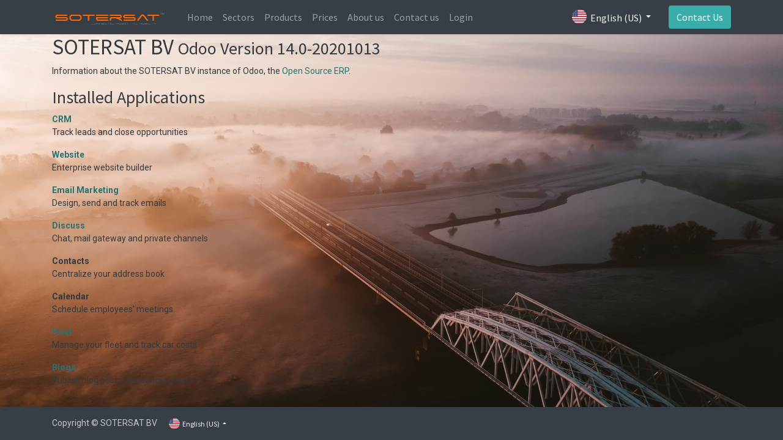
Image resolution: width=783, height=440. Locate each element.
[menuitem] (200, 17)
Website (68, 155)
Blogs (64, 367)
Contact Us (700, 17)
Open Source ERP (315, 71)
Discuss (68, 225)
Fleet (62, 332)
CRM (62, 119)
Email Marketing (85, 190)
